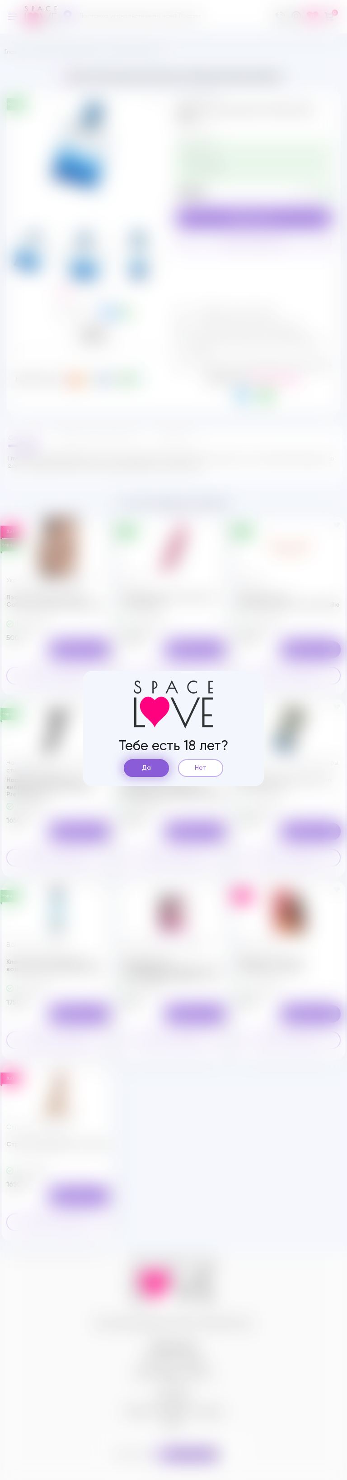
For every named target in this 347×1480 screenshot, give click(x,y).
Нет (200, 768)
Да (146, 768)
